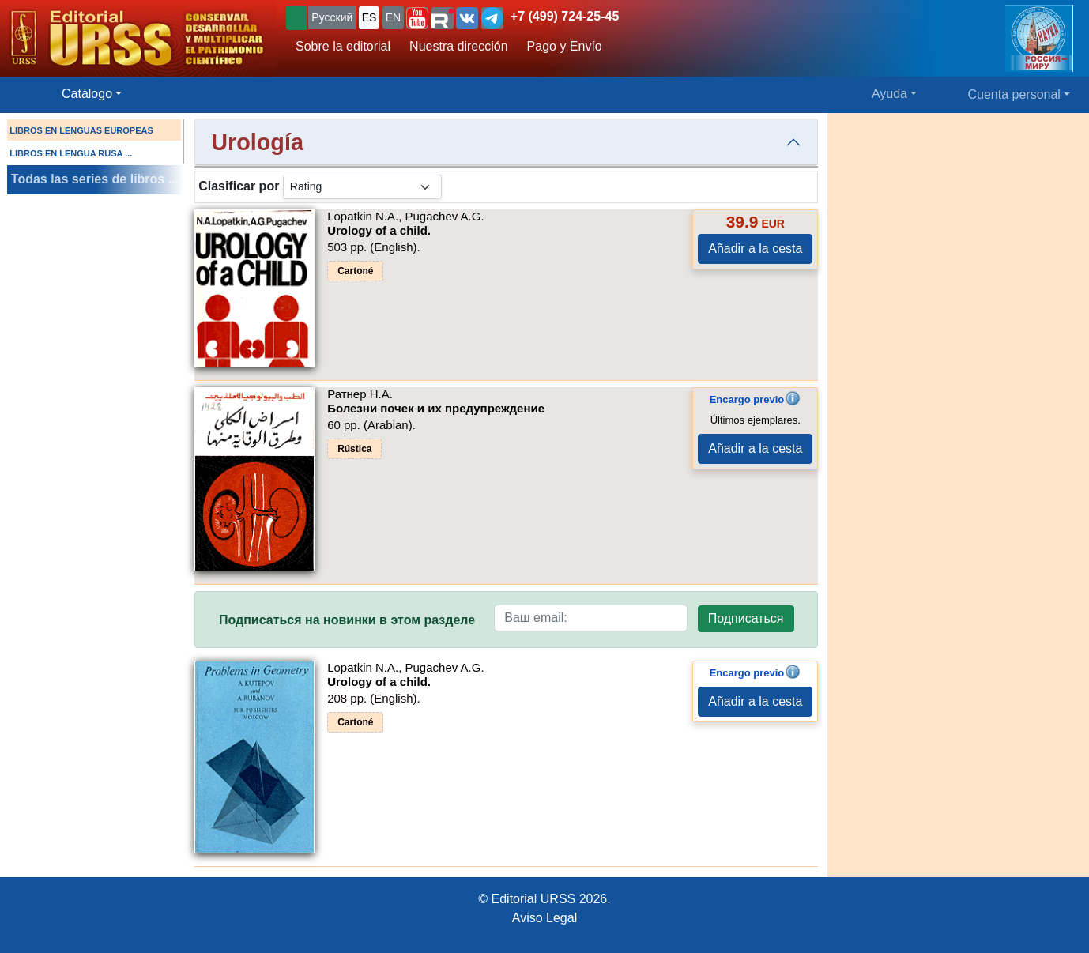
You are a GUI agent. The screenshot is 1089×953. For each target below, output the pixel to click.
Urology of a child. (379, 230)
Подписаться (746, 618)
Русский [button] (331, 17)
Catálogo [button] (87, 93)
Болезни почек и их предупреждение (435, 408)
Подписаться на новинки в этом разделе (347, 620)
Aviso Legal (544, 918)
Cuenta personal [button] (1014, 94)
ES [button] (369, 17)
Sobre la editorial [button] (343, 46)
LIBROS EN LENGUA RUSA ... (70, 153)
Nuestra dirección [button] (458, 46)
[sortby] (362, 187)
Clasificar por (238, 186)
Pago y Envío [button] (564, 46)
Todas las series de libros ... (95, 179)
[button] (417, 18)
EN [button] (393, 17)
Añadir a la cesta (755, 248)
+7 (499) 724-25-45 (565, 16)
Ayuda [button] (889, 93)
